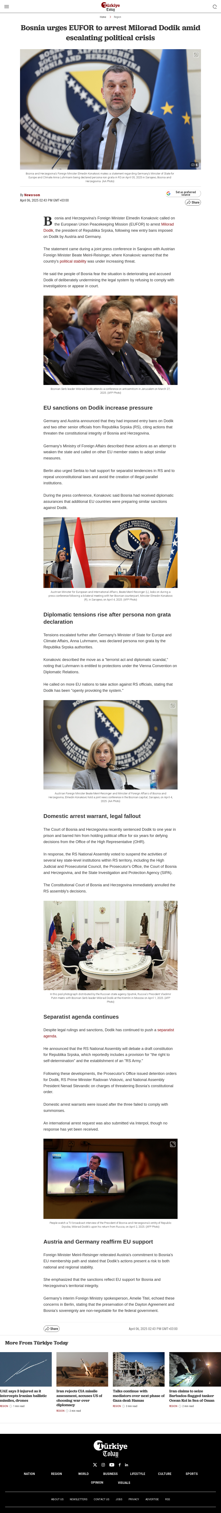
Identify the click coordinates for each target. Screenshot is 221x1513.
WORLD (83, 1474)
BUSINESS (110, 1474)
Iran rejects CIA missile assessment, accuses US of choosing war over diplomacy (79, 1398)
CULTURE (164, 1474)
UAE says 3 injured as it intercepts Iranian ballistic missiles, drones (23, 1396)
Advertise (152, 1499)
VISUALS (124, 1482)
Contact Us (101, 1499)
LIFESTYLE (137, 1474)
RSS (167, 1499)
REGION (56, 1474)
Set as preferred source (181, 193)
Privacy (134, 1499)
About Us (57, 1499)
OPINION (97, 1483)
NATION (29, 1474)
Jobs (119, 1499)
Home (103, 17)
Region (117, 17)
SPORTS (192, 1474)
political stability (73, 261)
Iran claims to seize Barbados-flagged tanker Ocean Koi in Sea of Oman (191, 1396)
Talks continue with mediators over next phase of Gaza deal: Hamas (139, 1396)
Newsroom (32, 195)
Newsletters (78, 1499)
